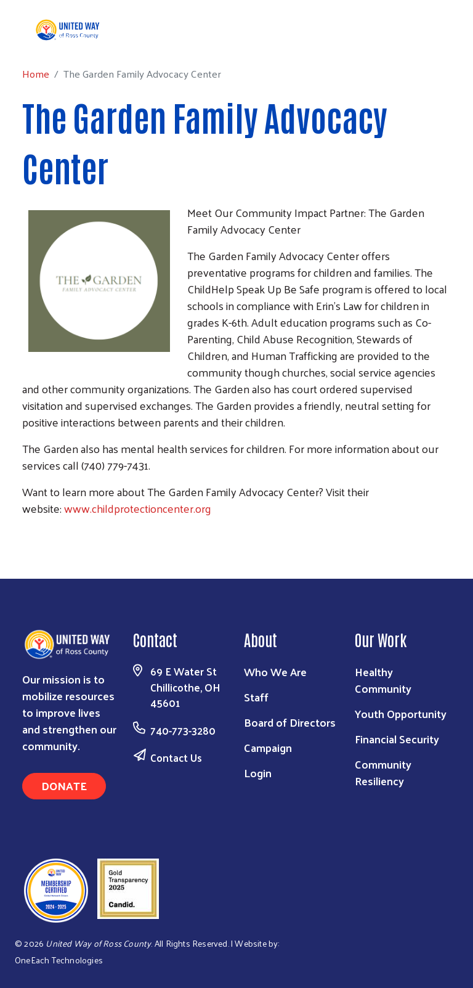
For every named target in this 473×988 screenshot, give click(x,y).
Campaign (268, 747)
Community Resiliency (383, 772)
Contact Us (176, 757)
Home (72, 36)
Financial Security (397, 738)
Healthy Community (383, 680)
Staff (256, 696)
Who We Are (275, 671)
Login (258, 772)
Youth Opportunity (401, 713)
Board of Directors (290, 722)
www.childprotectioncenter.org (137, 508)
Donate (64, 785)
